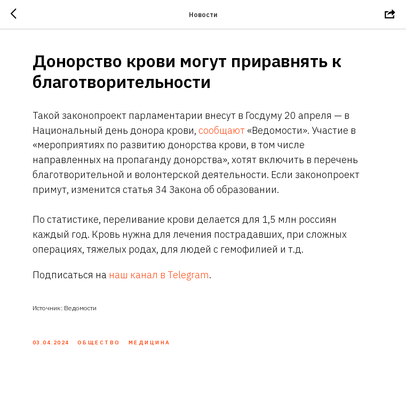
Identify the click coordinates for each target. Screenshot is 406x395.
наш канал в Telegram (159, 275)
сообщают (221, 130)
